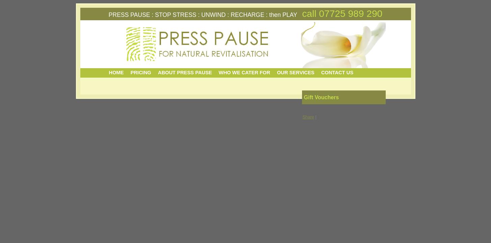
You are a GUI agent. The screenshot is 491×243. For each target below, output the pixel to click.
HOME (116, 72)
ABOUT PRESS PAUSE (185, 72)
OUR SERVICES (296, 72)
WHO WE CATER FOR (244, 72)
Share (308, 116)
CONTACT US (337, 72)
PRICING (141, 72)
